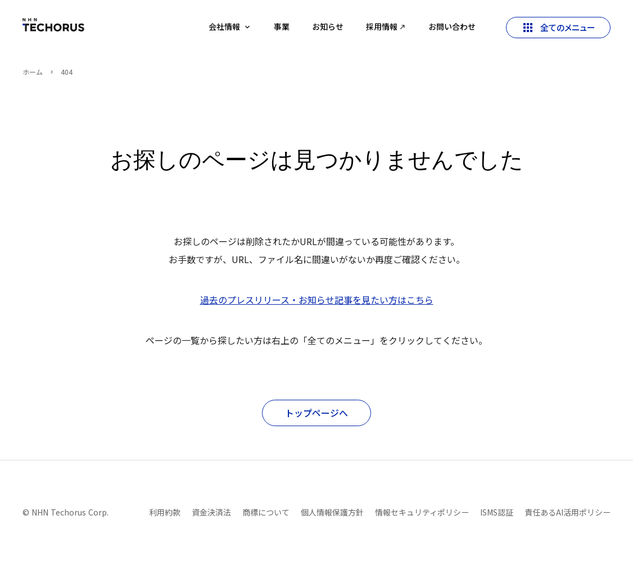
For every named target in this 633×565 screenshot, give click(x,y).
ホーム (32, 71)
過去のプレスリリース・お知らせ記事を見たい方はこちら (316, 299)
